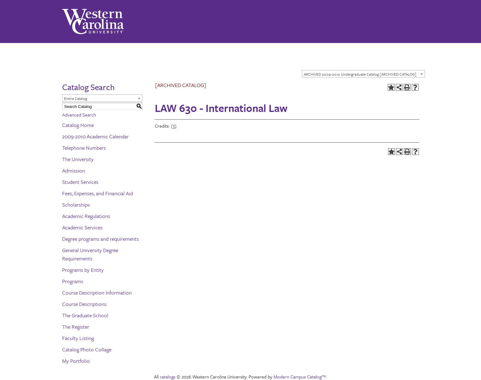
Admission (73, 170)
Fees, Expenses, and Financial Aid (97, 193)
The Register (75, 327)
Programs (72, 281)
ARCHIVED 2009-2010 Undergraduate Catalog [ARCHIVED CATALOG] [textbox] (360, 74)
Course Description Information (97, 292)
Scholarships (76, 204)
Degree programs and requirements (100, 239)
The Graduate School (85, 315)
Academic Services (82, 227)
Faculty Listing (78, 338)
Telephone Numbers (84, 148)
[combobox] (363, 73)
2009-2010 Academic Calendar (95, 136)
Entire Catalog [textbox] (75, 98)
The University (78, 159)
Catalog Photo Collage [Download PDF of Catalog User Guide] (86, 349)
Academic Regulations (86, 216)
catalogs (167, 376)
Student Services (80, 182)
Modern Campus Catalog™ (300, 376)
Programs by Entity (83, 270)
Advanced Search (79, 114)
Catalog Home (78, 125)
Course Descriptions (84, 304)
